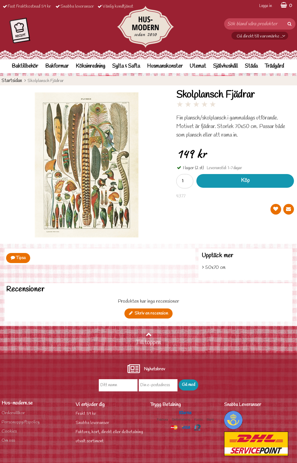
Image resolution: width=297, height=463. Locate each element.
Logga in (265, 6)
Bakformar (57, 66)
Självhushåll (225, 66)
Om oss (8, 440)
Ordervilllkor (13, 413)
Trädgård (274, 66)
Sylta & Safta (126, 66)
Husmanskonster (165, 66)
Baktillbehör (25, 66)
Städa (251, 66)
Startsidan (12, 80)
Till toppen (148, 339)
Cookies (9, 431)
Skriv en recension (148, 313)
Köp (245, 180)
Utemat (198, 66)
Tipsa (18, 258)
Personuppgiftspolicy (21, 422)
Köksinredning (90, 66)
